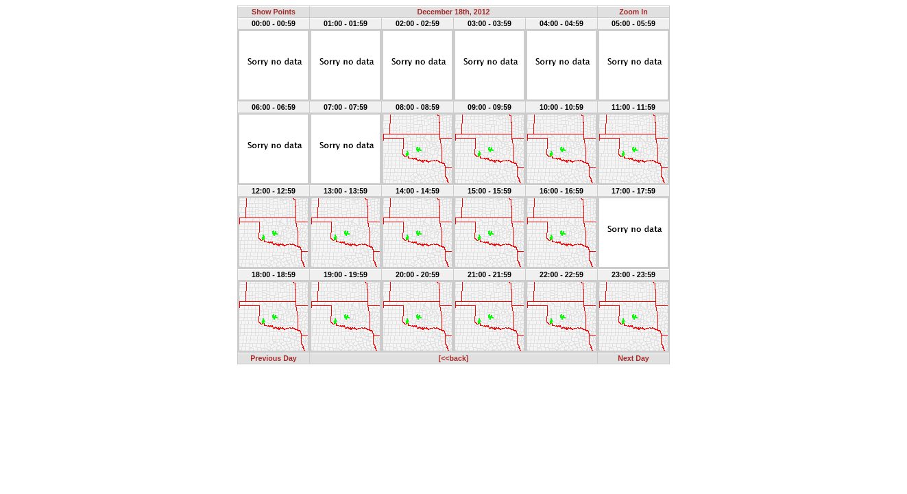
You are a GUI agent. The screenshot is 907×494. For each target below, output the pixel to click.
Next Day (633, 358)
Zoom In (633, 12)
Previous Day (273, 358)
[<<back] (454, 358)
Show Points (273, 12)
